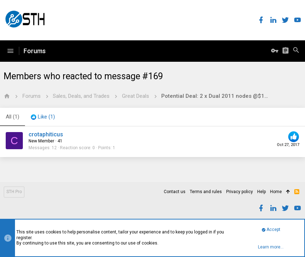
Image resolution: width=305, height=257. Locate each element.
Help (261, 191)
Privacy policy (239, 191)
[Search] (296, 51)
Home (276, 191)
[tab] (43, 117)
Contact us (174, 191)
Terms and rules (206, 191)
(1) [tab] (12, 117)
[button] (10, 51)
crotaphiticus (46, 134)
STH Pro (14, 191)
